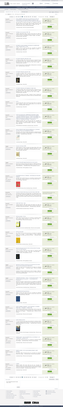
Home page (19, 7)
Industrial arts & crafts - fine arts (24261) (12, 11)
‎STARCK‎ (17, 363)
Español (39, 405)
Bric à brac (21, 396)
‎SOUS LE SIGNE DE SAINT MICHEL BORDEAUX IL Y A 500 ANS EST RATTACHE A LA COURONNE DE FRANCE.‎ (28, 130)
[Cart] (40, 3)
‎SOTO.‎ (17, 101)
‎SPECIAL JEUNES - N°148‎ (21, 216)
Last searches (8, 379)
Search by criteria (24, 4)
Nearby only (22, 14)
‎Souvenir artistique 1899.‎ (21, 146)
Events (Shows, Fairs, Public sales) (10, 395)
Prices (21, 395)
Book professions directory (41, 7)
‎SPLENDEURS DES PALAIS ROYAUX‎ (22, 291)
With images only (17, 14)
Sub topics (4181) (25, 11)
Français (26, 405)
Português (30, 405)
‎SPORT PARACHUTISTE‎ (20, 319)
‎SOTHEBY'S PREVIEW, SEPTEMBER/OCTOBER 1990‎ (26, 88)
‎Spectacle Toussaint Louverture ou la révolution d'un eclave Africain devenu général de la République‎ (28, 265)
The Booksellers (32, 7)
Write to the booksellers (46, 0)
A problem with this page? (36, 395)
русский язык (35, 405)
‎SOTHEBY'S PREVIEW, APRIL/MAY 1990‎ (23, 58)
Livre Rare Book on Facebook (51, 392)
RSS (53, 12)
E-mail (57, 12)
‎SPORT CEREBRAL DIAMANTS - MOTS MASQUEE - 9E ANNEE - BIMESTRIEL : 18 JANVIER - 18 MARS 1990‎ (28, 307)
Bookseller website (22, 392)
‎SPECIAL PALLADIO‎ (19, 231)
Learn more (41, 406)
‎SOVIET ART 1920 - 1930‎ (20, 203)
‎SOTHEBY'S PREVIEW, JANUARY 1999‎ (23, 71)
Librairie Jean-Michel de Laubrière (48, 192)
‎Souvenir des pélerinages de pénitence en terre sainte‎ (26, 162)
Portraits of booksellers (9, 393)
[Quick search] (27, 3)
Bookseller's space (54, 0)
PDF (50, 12)
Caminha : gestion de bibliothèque (25, 393)
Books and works (25, 7)
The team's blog (35, 392)
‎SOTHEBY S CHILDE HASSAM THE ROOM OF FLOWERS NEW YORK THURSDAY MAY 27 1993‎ (27, 46)
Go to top (57, 388)
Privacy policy (34, 396)
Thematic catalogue (13, 9)
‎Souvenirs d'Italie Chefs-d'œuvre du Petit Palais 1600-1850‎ (27, 192)
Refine (56, 14)
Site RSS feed (48, 393)
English (23, 405)
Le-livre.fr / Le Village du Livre (47, 19)
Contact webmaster (35, 393)
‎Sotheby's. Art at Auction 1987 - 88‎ (23, 32)
